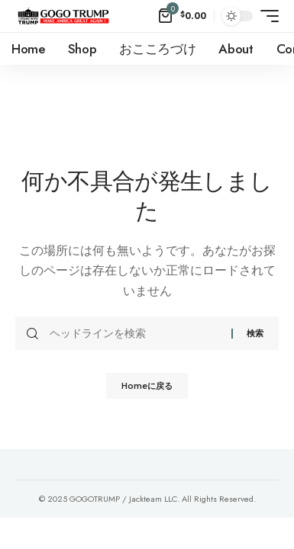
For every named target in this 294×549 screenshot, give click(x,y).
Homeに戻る (147, 385)
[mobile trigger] (266, 16)
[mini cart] (182, 16)
